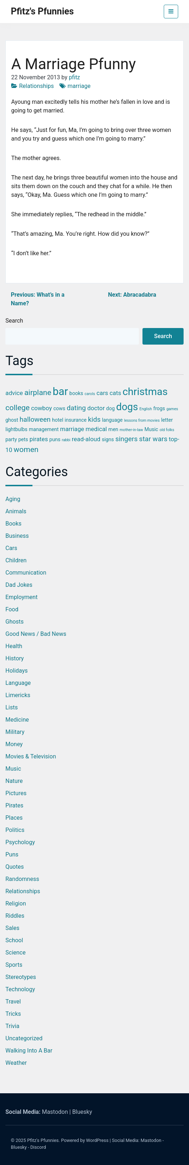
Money (14, 744)
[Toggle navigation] (171, 11)
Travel (13, 1001)
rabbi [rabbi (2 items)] (66, 440)
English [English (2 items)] (146, 409)
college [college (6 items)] (17, 407)
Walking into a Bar (28, 1050)
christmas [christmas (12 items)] (145, 392)
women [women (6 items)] (26, 449)
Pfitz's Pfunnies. (43, 1140)
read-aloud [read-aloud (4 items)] (86, 439)
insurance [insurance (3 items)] (76, 420)
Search (14, 320)
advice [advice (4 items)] (14, 393)
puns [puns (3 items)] (55, 439)
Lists (11, 707)
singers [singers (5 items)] (126, 439)
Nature (14, 781)
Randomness (22, 879)
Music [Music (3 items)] (151, 429)
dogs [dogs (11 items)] (127, 407)
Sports (13, 964)
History (14, 658)
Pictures (15, 793)
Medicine (17, 719)
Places (14, 817)
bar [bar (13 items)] (60, 391)
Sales (12, 928)
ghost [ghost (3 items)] (11, 420)
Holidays (16, 670)
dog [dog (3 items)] (110, 408)
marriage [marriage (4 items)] (72, 429)
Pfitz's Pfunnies (42, 11)
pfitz (74, 77)
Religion (15, 903)
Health (13, 646)
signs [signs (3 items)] (108, 439)
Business (17, 535)
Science (15, 952)
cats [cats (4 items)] (115, 393)
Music (13, 768)
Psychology (20, 842)
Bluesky (82, 1111)
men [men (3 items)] (113, 429)
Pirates (14, 805)
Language (18, 682)
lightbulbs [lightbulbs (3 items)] (16, 429)
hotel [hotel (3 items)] (57, 420)
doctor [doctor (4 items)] (96, 408)
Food (11, 609)
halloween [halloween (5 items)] (34, 419)
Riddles (14, 915)
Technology (20, 989)
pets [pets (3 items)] (23, 439)
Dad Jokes (18, 584)
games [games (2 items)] (172, 409)
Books (13, 523)
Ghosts (14, 621)
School (14, 940)
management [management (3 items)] (44, 429)
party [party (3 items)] (11, 439)
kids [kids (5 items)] (94, 419)
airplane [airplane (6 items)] (37, 392)
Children (16, 560)
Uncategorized (24, 1038)
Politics (15, 830)
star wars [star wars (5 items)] (153, 439)
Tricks (13, 1013)
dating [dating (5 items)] (76, 408)
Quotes (14, 866)
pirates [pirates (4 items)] (39, 439)
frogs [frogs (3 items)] (159, 408)
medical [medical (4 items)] (96, 429)
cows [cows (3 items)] (59, 408)
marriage (79, 86)
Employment (21, 597)
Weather (16, 1062)
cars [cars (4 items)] (102, 393)
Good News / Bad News (35, 633)
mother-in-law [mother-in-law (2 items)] (131, 430)
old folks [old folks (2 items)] (166, 430)
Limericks (17, 695)
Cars (11, 548)
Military (15, 731)
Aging (12, 499)
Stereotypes (20, 977)
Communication (25, 572)
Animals (15, 511)
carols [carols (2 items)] (89, 393)
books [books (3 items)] (76, 393)
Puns (11, 854)
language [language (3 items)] (112, 420)
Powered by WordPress (85, 1140)
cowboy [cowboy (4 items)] (41, 408)
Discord (38, 1147)
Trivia (12, 1026)
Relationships (36, 86)
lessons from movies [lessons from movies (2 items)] (142, 420)
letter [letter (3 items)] (167, 420)
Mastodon (55, 1111)
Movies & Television (30, 756)
